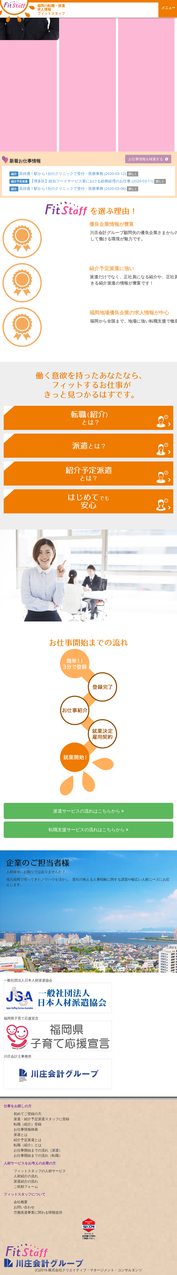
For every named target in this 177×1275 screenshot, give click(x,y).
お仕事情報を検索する (145, 159)
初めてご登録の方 (27, 1113)
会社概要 (21, 1201)
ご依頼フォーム (26, 1186)
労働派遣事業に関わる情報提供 (38, 1212)
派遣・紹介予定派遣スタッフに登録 (41, 1118)
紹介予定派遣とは (27, 1139)
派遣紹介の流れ (26, 1181)
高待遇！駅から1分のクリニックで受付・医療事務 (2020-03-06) (73, 188)
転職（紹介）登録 (27, 1124)
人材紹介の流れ (26, 1176)
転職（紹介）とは (27, 1145)
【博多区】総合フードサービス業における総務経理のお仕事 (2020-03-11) (92, 180)
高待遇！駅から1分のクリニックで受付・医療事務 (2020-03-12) (73, 173)
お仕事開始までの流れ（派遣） (38, 1150)
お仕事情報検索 (26, 1129)
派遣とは (21, 1134)
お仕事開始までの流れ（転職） (38, 1155)
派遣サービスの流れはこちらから (88, 811)
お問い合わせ (24, 1207)
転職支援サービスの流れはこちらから (88, 829)
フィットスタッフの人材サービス (40, 1170)
